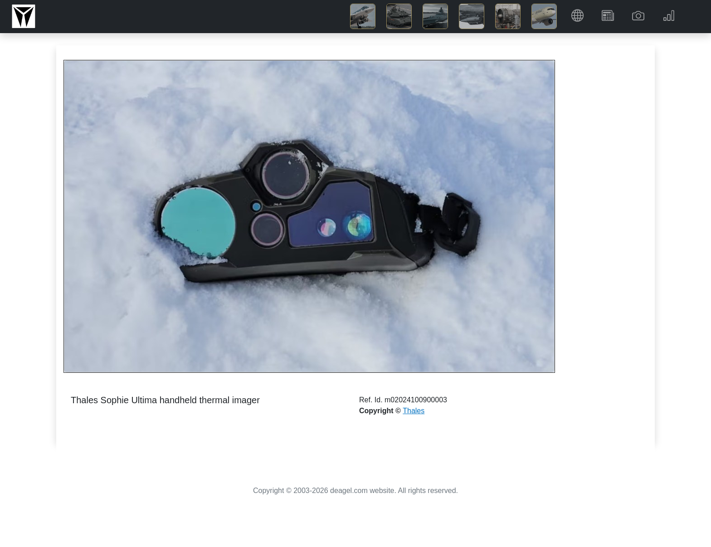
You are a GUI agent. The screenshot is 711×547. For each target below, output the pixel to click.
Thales (413, 411)
